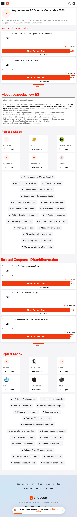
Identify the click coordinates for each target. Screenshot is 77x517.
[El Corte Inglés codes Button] (54, 215)
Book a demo (22, 484)
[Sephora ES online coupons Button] (37, 418)
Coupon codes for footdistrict (52, 221)
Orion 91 (7, 145)
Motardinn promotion (50, 228)
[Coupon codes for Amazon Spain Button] (37, 196)
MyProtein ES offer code (23, 209)
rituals (61, 386)
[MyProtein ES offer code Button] (22, 208)
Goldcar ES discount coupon (24, 215)
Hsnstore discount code (24, 463)
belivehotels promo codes (22, 431)
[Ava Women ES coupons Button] (52, 208)
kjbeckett (7, 164)
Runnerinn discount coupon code (38, 425)
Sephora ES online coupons (38, 418)
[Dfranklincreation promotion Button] (37, 234)
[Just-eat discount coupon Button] (50, 405)
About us (28, 488)
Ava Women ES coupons (53, 209)
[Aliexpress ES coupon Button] (52, 202)
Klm (5, 386)
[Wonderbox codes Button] (52, 183)
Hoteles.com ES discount (26, 456)
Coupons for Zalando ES (24, 202)
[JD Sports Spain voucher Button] (23, 399)
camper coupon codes (52, 437)
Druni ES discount (24, 228)
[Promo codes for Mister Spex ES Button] (37, 177)
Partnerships (36, 484)
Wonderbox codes (53, 183)
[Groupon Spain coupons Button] (19, 221)
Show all (38, 346)
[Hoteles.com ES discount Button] (25, 456)
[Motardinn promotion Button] (49, 228)
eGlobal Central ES (66, 145)
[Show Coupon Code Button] (36, 51)
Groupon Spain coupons (20, 221)
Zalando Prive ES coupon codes (38, 450)
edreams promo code (53, 399)
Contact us (39, 488)
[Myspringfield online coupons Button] (37, 240)
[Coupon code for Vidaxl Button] (24, 183)
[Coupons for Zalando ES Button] (23, 202)
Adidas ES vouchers (24, 444)
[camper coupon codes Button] (51, 437)
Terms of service (52, 502)
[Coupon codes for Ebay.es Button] (52, 431)
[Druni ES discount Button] (24, 228)
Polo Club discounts (22, 406)
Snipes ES (7, 368)
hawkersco (36, 386)
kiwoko (61, 164)
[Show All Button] (38, 345)
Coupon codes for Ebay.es (53, 431)
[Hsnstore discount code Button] (23, 463)
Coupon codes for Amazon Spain (38, 196)
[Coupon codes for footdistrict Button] (52, 221)
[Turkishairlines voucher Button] (23, 437)
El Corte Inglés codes (55, 215)
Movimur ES (36, 164)
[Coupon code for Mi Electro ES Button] (37, 189)
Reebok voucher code (53, 463)
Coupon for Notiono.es (51, 444)
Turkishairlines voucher (24, 437)
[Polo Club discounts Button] (21, 405)
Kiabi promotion (52, 412)
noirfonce (35, 368)
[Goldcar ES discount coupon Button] (23, 215)
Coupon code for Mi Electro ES (38, 190)
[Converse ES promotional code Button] (37, 247)
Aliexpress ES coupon (53, 202)
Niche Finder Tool (52, 484)
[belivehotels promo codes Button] (21, 431)
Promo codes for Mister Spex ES (38, 177)
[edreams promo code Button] (52, 399)
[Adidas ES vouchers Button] (23, 443)
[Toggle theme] (74, 3)
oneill (61, 368)
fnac (33, 145)
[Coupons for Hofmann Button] (26, 412)
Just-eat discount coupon (51, 406)
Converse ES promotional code (38, 247)
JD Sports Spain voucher (24, 399)
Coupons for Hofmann (27, 412)
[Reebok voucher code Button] (52, 463)
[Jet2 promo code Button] (52, 456)
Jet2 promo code (53, 456)
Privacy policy (40, 502)
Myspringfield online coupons (38, 241)
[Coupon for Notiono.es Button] (50, 443)
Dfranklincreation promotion (38, 234)
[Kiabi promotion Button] (51, 412)
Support (49, 488)
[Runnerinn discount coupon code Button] (37, 424)
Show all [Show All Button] (38, 87)
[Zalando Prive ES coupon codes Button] (37, 450)
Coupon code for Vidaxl (25, 183)
